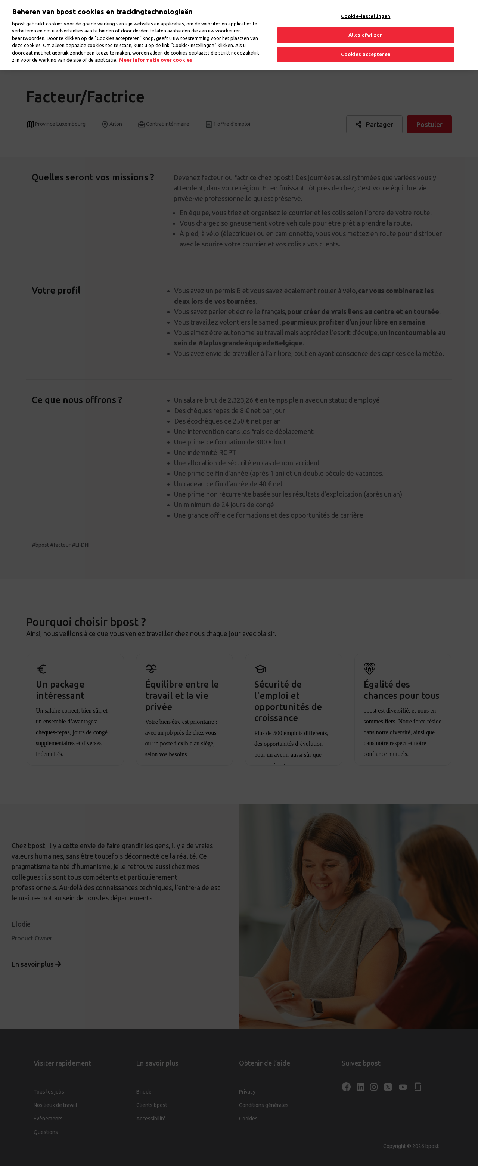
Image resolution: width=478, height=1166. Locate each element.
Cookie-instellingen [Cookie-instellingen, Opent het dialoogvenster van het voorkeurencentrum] (365, 9)
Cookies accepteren (366, 47)
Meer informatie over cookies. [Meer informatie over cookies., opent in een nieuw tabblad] (156, 53)
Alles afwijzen (365, 28)
